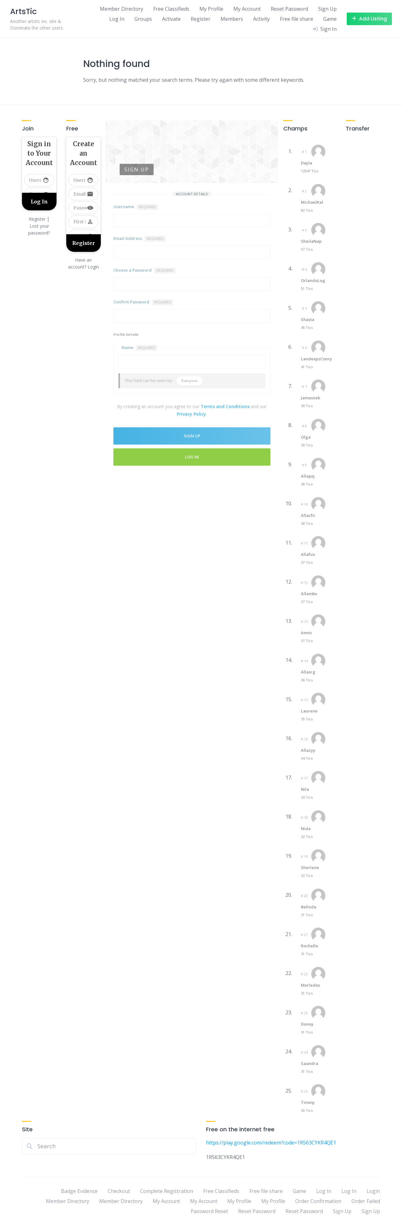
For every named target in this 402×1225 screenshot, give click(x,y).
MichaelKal (312, 202)
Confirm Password (143, 302)
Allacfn (308, 515)
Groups (143, 18)
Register (200, 18)
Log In (116, 18)
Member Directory (121, 8)
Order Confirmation (318, 1201)
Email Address (139, 239)
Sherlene (310, 867)
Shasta (307, 319)
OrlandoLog (313, 280)
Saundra (309, 1063)
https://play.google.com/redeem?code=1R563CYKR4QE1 (271, 1142)
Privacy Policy (191, 414)
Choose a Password (144, 270)
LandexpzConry (316, 359)
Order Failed (365, 1201)
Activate (171, 18)
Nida (306, 828)
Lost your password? (39, 229)
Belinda (308, 907)
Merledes (310, 985)
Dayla (306, 163)
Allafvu (308, 554)
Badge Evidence (79, 1191)
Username (135, 207)
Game (330, 18)
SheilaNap (311, 241)
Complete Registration (166, 1191)
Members (231, 18)
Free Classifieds (171, 8)
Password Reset (209, 1211)
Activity (261, 18)
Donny (307, 1024)
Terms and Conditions (225, 406)
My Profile (211, 8)
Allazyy (308, 750)
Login (373, 1191)
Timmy (308, 1102)
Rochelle (309, 946)
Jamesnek (310, 398)
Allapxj (308, 476)
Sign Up (327, 8)
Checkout (119, 1191)
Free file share (296, 18)
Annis (306, 632)
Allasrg (308, 672)
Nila (305, 789)
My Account (247, 8)
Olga (306, 437)
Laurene (309, 711)
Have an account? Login (83, 263)
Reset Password (289, 8)
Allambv (309, 593)
